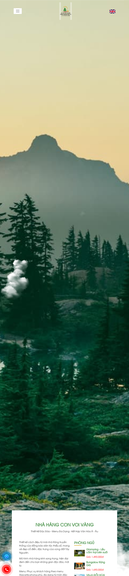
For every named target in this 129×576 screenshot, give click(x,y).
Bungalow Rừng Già (95, 563)
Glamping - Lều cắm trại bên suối (96, 551)
